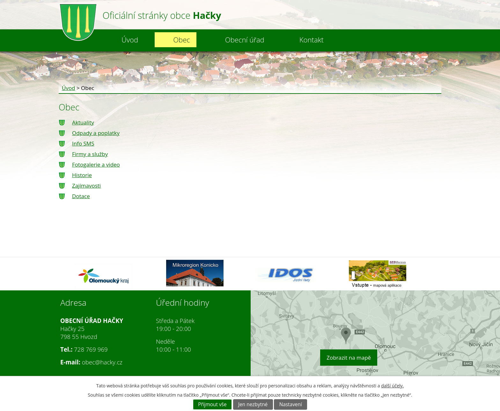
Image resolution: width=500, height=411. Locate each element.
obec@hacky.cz (102, 362)
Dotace (81, 196)
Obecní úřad (244, 39)
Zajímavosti (86, 185)
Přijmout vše (212, 404)
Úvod (129, 39)
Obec (181, 39)
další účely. (392, 386)
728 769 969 (91, 349)
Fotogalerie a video (96, 164)
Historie (82, 175)
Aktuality (83, 122)
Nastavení (290, 404)
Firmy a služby (90, 154)
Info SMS (83, 143)
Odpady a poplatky (96, 133)
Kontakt (311, 39)
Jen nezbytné (253, 404)
